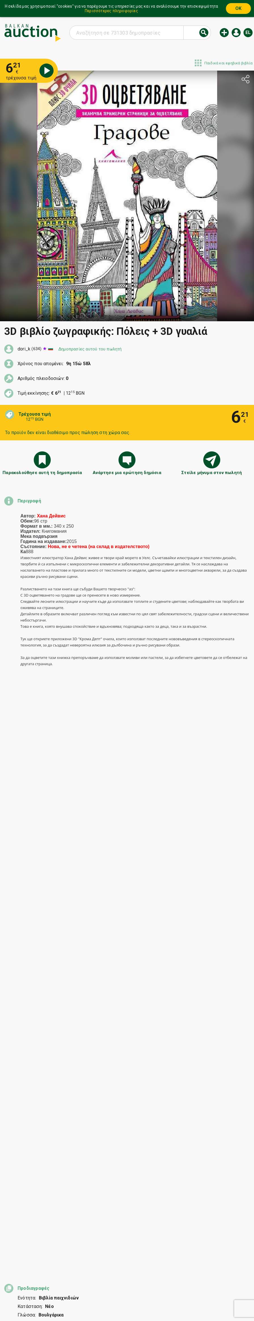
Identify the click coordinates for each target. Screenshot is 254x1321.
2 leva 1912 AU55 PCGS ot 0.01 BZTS (63, 1104)
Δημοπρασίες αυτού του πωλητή (90, 349)
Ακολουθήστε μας (126, 1303)
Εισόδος (236, 32)
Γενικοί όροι (160, 1281)
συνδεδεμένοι (65, 969)
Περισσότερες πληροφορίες (111, 11)
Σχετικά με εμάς (125, 1292)
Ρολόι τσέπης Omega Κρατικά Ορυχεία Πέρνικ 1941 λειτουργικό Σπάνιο (66, 1071)
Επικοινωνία (160, 1292)
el (248, 32)
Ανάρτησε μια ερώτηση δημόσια (127, 472)
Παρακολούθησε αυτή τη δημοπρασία (42, 472)
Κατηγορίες (108, 1281)
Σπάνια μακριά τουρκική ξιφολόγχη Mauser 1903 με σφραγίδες (70, 1017)
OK (238, 8)
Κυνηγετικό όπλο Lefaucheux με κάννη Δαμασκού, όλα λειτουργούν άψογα (65, 1053)
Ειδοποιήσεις (89, 1292)
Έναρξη (83, 1281)
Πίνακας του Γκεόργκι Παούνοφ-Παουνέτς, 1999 (70, 1035)
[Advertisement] (127, 1173)
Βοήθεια (134, 1281)
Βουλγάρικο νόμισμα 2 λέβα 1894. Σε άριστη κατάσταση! (71, 1088)
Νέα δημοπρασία (224, 32)
